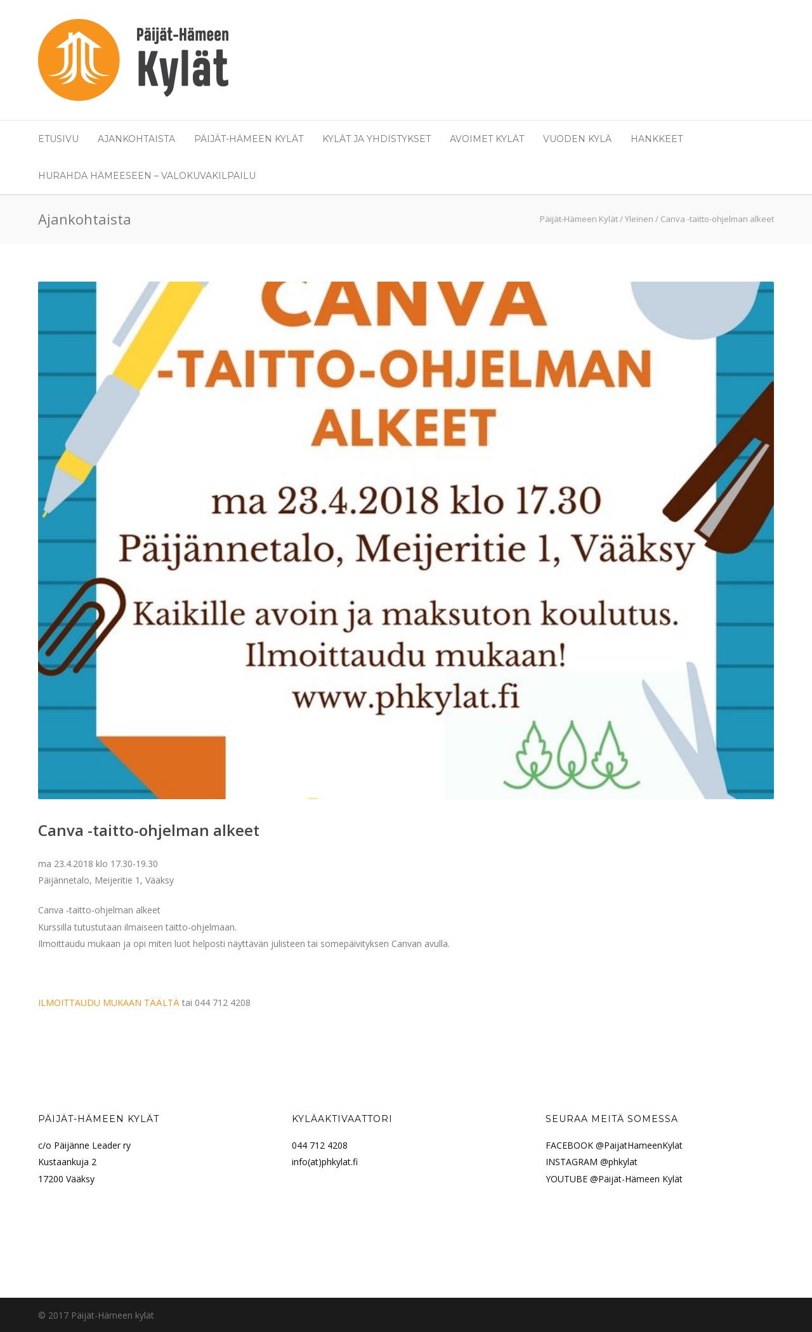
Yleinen (639, 219)
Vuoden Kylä (577, 139)
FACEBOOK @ (575, 1145)
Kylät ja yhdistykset (376, 139)
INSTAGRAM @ (577, 1162)
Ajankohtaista (136, 139)
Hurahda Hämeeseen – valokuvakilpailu (147, 175)
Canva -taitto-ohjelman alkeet (148, 829)
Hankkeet (657, 139)
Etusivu (58, 139)
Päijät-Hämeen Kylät (248, 139)
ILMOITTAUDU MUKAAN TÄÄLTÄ (109, 1002)
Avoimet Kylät (487, 139)
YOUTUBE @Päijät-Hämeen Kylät (614, 1179)
